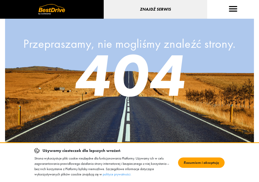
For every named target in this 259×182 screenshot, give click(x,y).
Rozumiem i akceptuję (201, 162)
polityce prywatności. (117, 174)
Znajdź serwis (155, 9)
